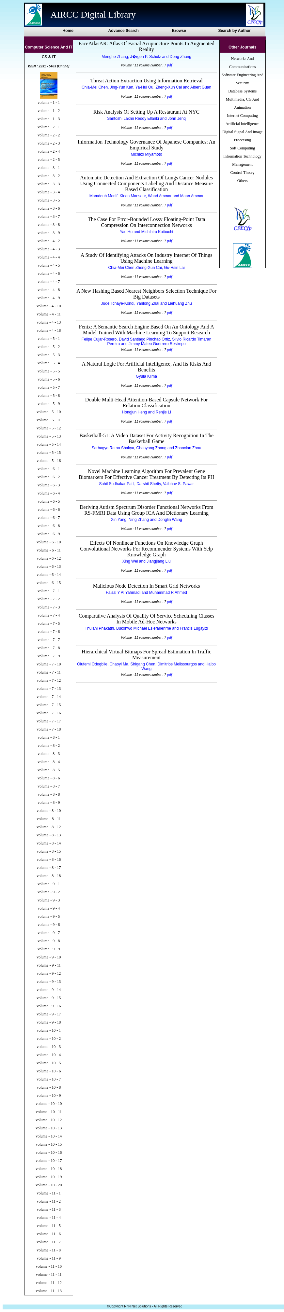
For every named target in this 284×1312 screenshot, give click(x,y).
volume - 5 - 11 (49, 420)
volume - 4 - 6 (49, 273)
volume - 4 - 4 (49, 257)
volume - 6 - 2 (49, 477)
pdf (169, 65)
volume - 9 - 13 (49, 981)
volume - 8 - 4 (49, 762)
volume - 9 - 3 (49, 900)
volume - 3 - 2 (49, 176)
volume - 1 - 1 (49, 102)
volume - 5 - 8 (49, 395)
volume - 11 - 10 (49, 1266)
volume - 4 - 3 (49, 249)
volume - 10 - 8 (49, 1087)
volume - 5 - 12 (49, 428)
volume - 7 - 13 (49, 688)
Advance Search (123, 30)
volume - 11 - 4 (49, 1217)
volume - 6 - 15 (49, 582)
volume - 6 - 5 (49, 501)
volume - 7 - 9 (49, 656)
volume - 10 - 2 (49, 1038)
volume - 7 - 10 (49, 664)
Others (242, 180)
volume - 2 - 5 (49, 159)
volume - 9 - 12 (49, 973)
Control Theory (242, 172)
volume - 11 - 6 (49, 1234)
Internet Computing (242, 115)
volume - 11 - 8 (49, 1250)
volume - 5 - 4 (49, 363)
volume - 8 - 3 (49, 753)
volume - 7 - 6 (49, 631)
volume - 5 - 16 (49, 460)
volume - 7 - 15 (49, 705)
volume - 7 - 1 (49, 591)
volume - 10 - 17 (49, 1160)
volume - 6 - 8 (49, 525)
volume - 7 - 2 (49, 599)
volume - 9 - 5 (49, 916)
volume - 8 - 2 (49, 745)
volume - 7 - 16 (49, 713)
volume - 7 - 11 (49, 672)
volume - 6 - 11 (49, 550)
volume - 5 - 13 (49, 436)
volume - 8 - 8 (49, 794)
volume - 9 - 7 (49, 932)
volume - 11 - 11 (49, 1274)
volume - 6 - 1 (49, 469)
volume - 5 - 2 (49, 346)
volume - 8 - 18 (49, 875)
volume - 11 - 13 (49, 1291)
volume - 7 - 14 (49, 696)
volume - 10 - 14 (49, 1136)
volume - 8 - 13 (49, 835)
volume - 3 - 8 (49, 224)
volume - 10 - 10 (49, 1103)
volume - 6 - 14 (49, 574)
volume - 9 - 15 (49, 998)
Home (68, 30)
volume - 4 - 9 (49, 298)
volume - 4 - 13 (49, 322)
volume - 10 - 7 (49, 1079)
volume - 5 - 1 (49, 338)
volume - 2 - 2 (49, 135)
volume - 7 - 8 (49, 648)
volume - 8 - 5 (49, 770)
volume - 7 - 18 (49, 729)
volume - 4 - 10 (49, 306)
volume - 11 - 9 (49, 1258)
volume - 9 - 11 (49, 965)
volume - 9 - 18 (49, 1022)
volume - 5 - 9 (49, 403)
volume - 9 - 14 (49, 989)
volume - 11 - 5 (49, 1225)
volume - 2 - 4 (49, 151)
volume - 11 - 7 (49, 1242)
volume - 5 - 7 (49, 387)
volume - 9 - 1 (49, 884)
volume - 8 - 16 (49, 859)
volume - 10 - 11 (49, 1112)
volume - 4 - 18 (49, 330)
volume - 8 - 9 (49, 802)
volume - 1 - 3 (49, 119)
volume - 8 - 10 (49, 810)
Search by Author (234, 30)
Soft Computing (242, 148)
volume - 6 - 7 (49, 517)
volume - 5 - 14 (49, 444)
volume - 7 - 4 (49, 615)
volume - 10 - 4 (49, 1055)
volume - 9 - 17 (49, 1014)
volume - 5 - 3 (49, 355)
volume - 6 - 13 (49, 566)
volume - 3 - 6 (49, 208)
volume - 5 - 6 (49, 379)
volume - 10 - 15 (49, 1144)
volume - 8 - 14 (49, 843)
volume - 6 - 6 (49, 509)
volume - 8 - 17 (49, 867)
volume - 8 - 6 (49, 778)
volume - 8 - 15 (49, 851)
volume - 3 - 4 (49, 192)
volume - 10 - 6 (49, 1071)
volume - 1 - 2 (49, 110)
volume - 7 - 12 (49, 680)
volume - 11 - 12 (49, 1282)
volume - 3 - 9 (49, 232)
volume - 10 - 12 (49, 1120)
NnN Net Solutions (137, 1306)
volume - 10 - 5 (49, 1063)
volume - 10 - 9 (49, 1095)
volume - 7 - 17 (49, 721)
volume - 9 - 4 (49, 908)
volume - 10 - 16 (49, 1152)
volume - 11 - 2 (49, 1201)
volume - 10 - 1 (49, 1030)
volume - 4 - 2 (49, 241)
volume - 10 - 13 (49, 1128)
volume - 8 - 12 (49, 827)
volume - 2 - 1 (49, 127)
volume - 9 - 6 (49, 924)
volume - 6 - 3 (49, 485)
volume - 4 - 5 (49, 265)
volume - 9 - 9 (49, 949)
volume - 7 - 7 (49, 639)
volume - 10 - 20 (49, 1185)
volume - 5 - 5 (49, 371)
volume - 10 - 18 (49, 1168)
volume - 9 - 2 (49, 892)
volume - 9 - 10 (49, 957)
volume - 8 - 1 (49, 737)
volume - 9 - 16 (49, 1006)
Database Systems (242, 91)
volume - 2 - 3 (49, 143)
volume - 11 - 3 (49, 1209)
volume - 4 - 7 (49, 281)
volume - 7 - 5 (49, 623)
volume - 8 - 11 (49, 819)
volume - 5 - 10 (49, 412)
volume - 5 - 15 (49, 452)
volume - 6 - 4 (49, 493)
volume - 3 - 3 (49, 184)
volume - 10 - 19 (49, 1177)
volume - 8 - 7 (49, 786)
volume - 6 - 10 (49, 542)
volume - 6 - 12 (49, 558)
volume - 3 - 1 (49, 167)
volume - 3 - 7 (49, 216)
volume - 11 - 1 (49, 1193)
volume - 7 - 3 (49, 607)
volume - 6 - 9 (49, 534)
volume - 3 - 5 (49, 200)
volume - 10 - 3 (49, 1046)
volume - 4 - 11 (49, 314)
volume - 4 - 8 (49, 289)
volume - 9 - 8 (49, 941)
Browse (179, 30)
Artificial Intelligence (243, 123)
